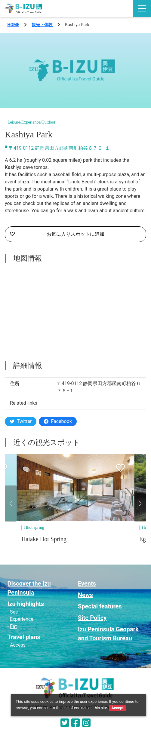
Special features (100, 606)
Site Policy (92, 617)
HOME (14, 24)
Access (18, 645)
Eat (13, 626)
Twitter (21, 421)
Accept (117, 708)
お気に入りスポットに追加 (57, 234)
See (14, 612)
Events (87, 583)
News (85, 595)
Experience (21, 619)
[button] (11, 503)
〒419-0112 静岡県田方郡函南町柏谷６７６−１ (57, 148)
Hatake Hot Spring (43, 539)
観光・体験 (42, 24)
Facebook (58, 421)
